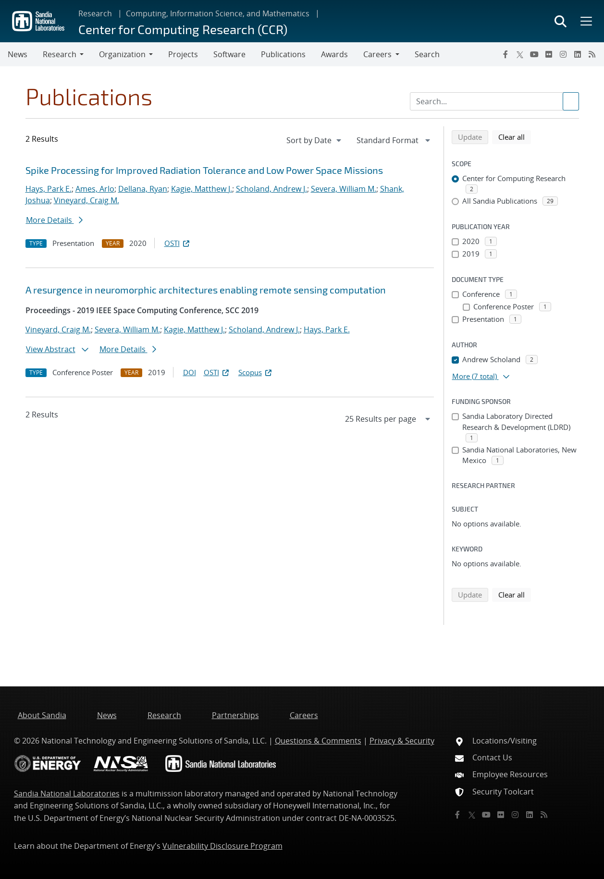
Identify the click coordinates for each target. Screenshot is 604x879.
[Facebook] (505, 54)
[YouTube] (534, 54)
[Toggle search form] (560, 21)
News (17, 54)
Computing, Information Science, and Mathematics (217, 13)
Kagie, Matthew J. (201, 188)
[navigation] (315, 140)
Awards (334, 54)
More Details (54, 220)
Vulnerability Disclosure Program (222, 846)
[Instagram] (563, 54)
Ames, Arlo (94, 188)
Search (427, 54)
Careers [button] (377, 54)
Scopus (255, 372)
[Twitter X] (520, 54)
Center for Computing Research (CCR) (182, 29)
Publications (283, 54)
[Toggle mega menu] (585, 21)
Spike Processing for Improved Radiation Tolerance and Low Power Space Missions (204, 170)
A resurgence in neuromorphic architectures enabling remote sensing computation (205, 289)
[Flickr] (549, 54)
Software (229, 54)
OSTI (177, 243)
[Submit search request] (571, 101)
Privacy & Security (402, 740)
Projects (183, 54)
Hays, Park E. (48, 188)
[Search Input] (494, 101)
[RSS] (592, 54)
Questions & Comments (318, 740)
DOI (189, 372)
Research (95, 13)
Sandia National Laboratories (67, 793)
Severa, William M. (343, 188)
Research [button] (59, 54)
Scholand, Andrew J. (271, 188)
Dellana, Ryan (142, 188)
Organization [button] (122, 54)
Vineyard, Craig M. (86, 200)
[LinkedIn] (577, 54)
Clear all (514, 136)
